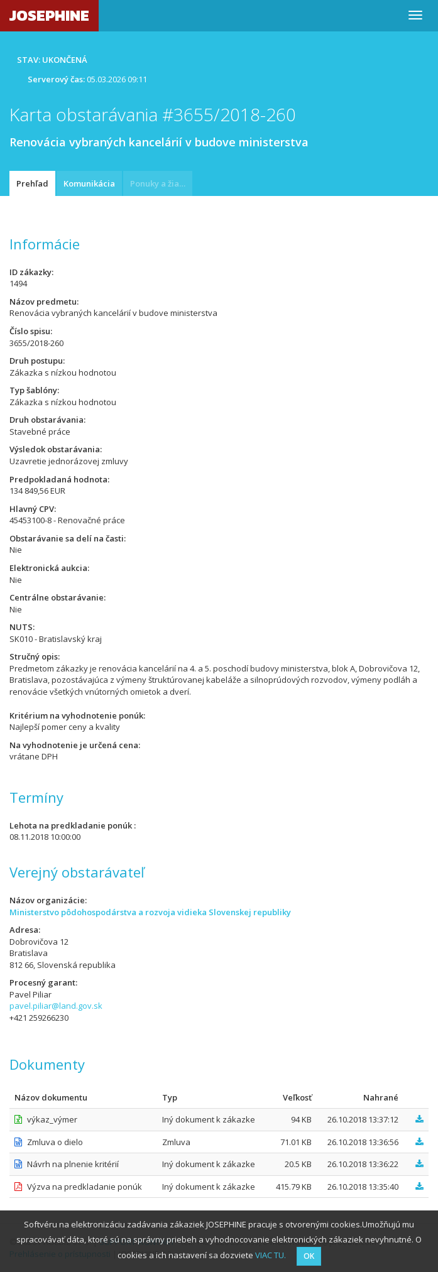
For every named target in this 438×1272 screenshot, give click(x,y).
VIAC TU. (270, 1255)
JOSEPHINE (49, 15)
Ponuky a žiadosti (161, 183)
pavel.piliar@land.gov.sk (55, 1005)
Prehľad (32, 183)
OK (309, 1256)
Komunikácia (89, 183)
